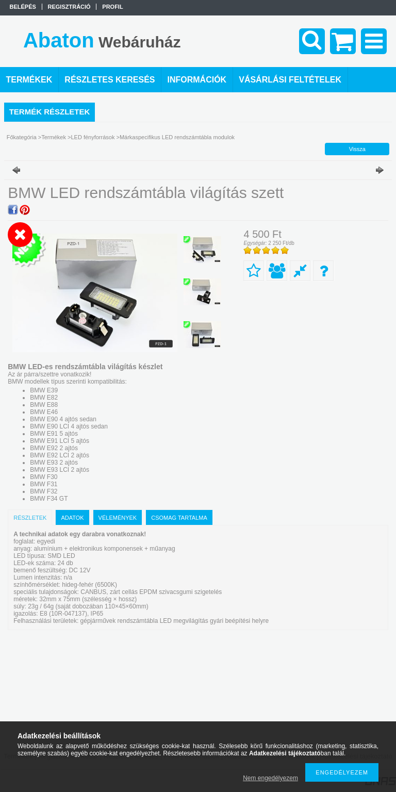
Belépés (23, 7)
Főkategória (22, 137)
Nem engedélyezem (270, 778)
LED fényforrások (92, 137)
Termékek (53, 137)
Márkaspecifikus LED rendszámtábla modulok (177, 137)
